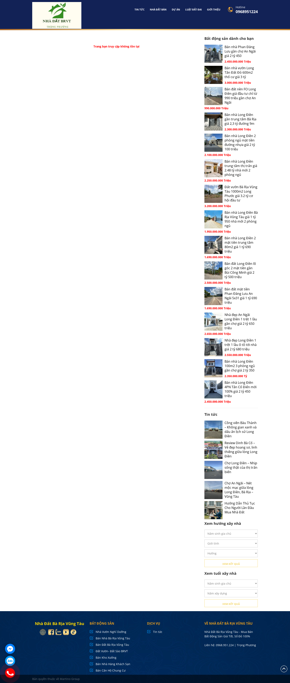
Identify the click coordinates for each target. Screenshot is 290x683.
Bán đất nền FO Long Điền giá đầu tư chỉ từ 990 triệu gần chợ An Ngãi (241, 95)
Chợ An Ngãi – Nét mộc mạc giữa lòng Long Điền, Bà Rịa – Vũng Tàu (239, 489)
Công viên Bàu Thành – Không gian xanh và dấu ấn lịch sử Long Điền (241, 429)
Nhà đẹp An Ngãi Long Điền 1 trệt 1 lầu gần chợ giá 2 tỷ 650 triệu (241, 321)
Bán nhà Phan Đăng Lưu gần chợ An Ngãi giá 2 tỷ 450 (240, 51)
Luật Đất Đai (193, 9)
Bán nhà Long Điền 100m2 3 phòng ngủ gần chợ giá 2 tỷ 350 (240, 365)
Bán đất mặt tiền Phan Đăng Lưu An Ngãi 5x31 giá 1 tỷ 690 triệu (241, 295)
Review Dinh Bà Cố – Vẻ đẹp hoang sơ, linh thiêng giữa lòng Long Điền (241, 449)
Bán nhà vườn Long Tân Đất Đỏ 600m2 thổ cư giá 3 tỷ (239, 72)
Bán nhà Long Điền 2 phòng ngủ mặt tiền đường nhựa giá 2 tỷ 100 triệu (240, 142)
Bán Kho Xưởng (106, 657)
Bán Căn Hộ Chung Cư (110, 670)
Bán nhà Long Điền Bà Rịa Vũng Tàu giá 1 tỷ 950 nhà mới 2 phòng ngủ (241, 219)
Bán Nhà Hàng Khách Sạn (113, 664)
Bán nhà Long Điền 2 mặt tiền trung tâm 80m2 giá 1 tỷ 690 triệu (240, 244)
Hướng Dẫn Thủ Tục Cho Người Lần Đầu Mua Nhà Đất (240, 507)
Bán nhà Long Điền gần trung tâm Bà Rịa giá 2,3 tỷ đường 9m (240, 119)
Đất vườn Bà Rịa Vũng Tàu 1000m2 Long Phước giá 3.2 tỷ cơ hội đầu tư (241, 193)
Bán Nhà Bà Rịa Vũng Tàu (113, 638)
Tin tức (140, 9)
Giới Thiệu (213, 9)
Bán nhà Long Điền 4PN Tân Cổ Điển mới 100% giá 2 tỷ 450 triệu (241, 389)
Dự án (176, 9)
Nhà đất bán (158, 9)
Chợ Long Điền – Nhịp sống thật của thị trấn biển (241, 467)
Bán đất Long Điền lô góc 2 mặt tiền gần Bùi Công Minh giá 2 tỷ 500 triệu (240, 270)
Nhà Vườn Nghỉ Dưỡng (111, 631)
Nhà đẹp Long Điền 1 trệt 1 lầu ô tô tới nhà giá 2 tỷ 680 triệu (241, 344)
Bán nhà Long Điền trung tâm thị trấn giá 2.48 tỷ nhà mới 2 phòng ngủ (241, 168)
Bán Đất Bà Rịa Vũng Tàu (112, 644)
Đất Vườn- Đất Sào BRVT (112, 651)
